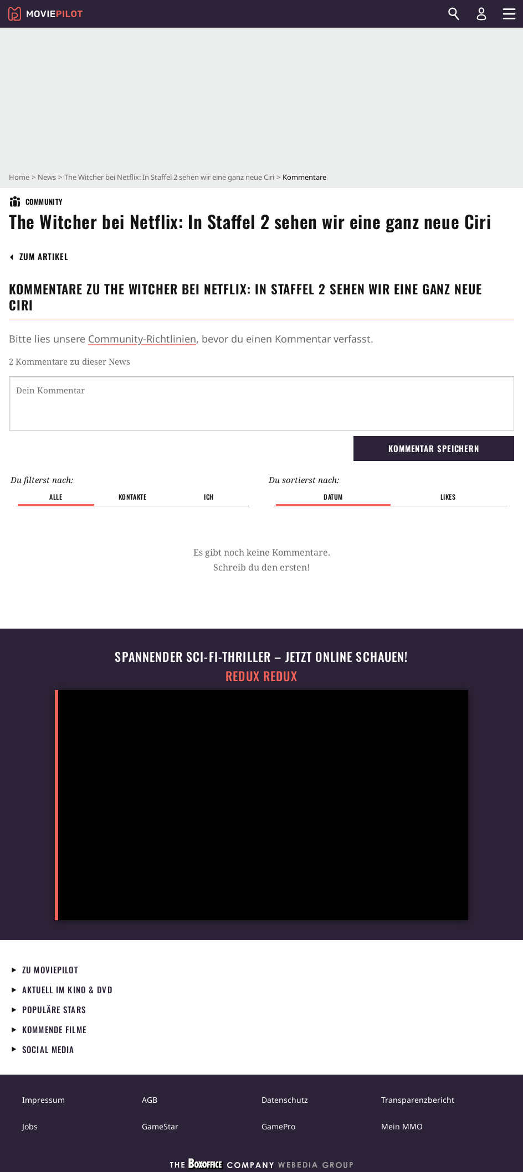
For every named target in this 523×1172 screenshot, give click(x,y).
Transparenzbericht (417, 1100)
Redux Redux (261, 676)
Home (19, 177)
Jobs (30, 1126)
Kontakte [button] (133, 496)
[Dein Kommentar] (261, 403)
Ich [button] (209, 496)
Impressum (43, 1100)
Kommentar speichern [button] (433, 448)
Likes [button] (448, 496)
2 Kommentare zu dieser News (69, 361)
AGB (149, 1100)
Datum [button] (333, 496)
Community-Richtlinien (142, 338)
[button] (44, 256)
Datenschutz (285, 1100)
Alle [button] (55, 496)
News (47, 177)
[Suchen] (454, 14)
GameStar (160, 1126)
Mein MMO (402, 1126)
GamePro (278, 1126)
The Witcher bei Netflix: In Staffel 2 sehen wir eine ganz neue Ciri (169, 177)
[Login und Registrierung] (481, 14)
